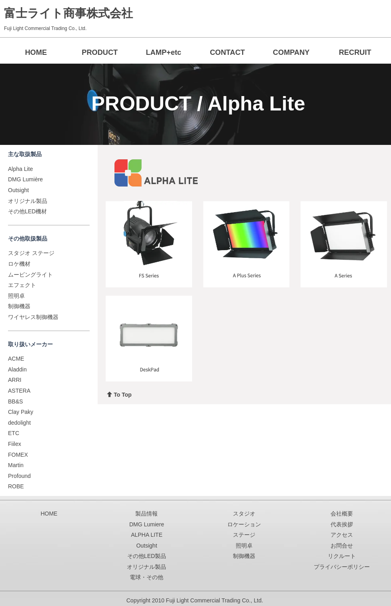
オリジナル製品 (27, 201)
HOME (36, 52)
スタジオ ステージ (31, 253)
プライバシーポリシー (342, 567)
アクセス (342, 535)
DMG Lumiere (146, 524)
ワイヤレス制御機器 (33, 317)
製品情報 (146, 513)
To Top (119, 394)
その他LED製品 (146, 556)
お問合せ (342, 545)
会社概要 (342, 513)
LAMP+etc (163, 52)
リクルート (342, 556)
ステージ (244, 535)
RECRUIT (355, 52)
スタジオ (244, 513)
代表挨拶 (342, 524)
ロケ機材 (19, 264)
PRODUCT (100, 52)
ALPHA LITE (146, 535)
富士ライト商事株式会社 (68, 13)
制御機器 (19, 306)
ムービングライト (30, 274)
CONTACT (227, 52)
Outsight (18, 190)
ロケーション (244, 524)
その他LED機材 (27, 211)
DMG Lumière (25, 179)
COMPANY (291, 52)
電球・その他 (146, 577)
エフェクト (22, 285)
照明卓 (16, 296)
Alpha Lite (20, 169)
